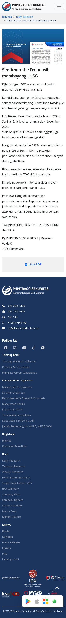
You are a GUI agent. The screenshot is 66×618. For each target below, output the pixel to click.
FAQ (4, 553)
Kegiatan (7, 536)
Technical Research (13, 466)
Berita (6, 531)
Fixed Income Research (16, 477)
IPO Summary (10, 488)
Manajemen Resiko (13, 404)
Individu (6, 440)
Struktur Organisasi (13, 392)
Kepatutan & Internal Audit (18, 420)
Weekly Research (12, 472)
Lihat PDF (33, 264)
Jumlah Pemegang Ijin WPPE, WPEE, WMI (27, 426)
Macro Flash (9, 511)
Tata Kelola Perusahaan (16, 415)
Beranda (7, 16)
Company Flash (11, 494)
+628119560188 (17, 322)
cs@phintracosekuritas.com (23, 328)
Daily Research (24, 16)
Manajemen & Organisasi (17, 387)
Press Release (11, 542)
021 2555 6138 (16, 306)
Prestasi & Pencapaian (15, 367)
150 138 (12, 317)
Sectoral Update (12, 505)
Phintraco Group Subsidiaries (19, 372)
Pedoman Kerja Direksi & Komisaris (23, 398)
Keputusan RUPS (12, 409)
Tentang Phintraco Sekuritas (19, 361)
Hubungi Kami (10, 559)
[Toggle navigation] (59, 6)
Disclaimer (58, 611)
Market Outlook (11, 516)
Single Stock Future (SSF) (17, 483)
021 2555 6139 (16, 311)
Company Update (12, 500)
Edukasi (6, 548)
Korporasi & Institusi (14, 446)
